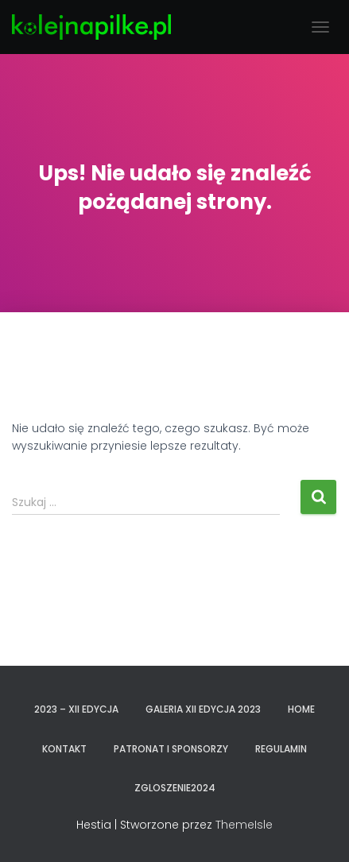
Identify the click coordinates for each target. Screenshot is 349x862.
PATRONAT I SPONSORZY (171, 749)
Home (301, 709)
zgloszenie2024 (174, 787)
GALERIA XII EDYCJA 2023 (203, 709)
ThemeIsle (244, 825)
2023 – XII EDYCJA (76, 709)
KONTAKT (64, 749)
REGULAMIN (281, 749)
